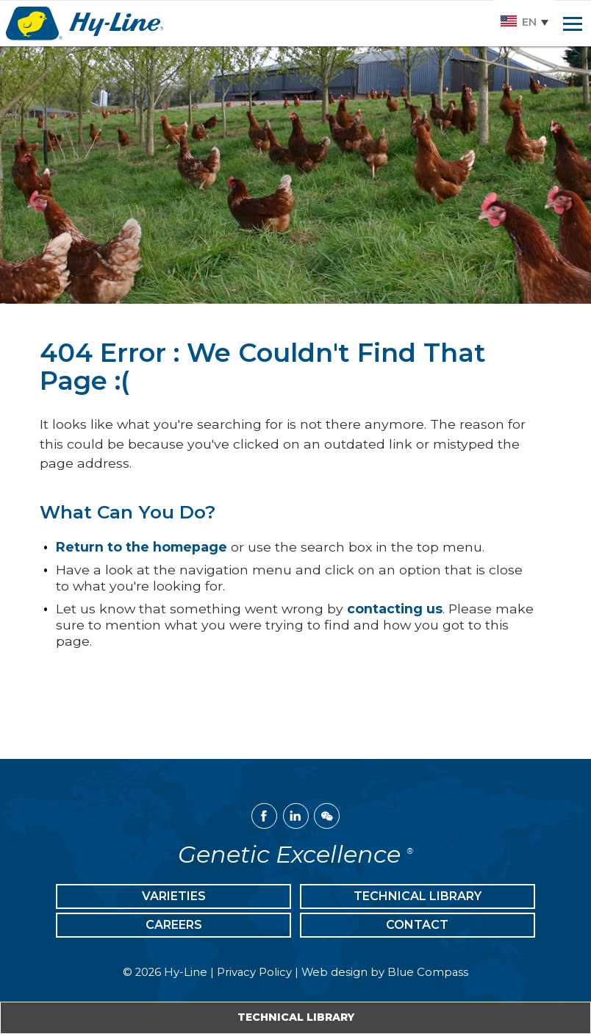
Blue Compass (427, 972)
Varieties (174, 896)
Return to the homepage (141, 547)
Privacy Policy (254, 972)
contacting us (395, 608)
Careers (174, 925)
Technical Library (295, 1017)
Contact (417, 925)
